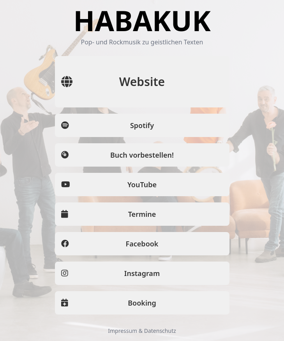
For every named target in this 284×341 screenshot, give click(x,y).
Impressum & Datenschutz (142, 330)
